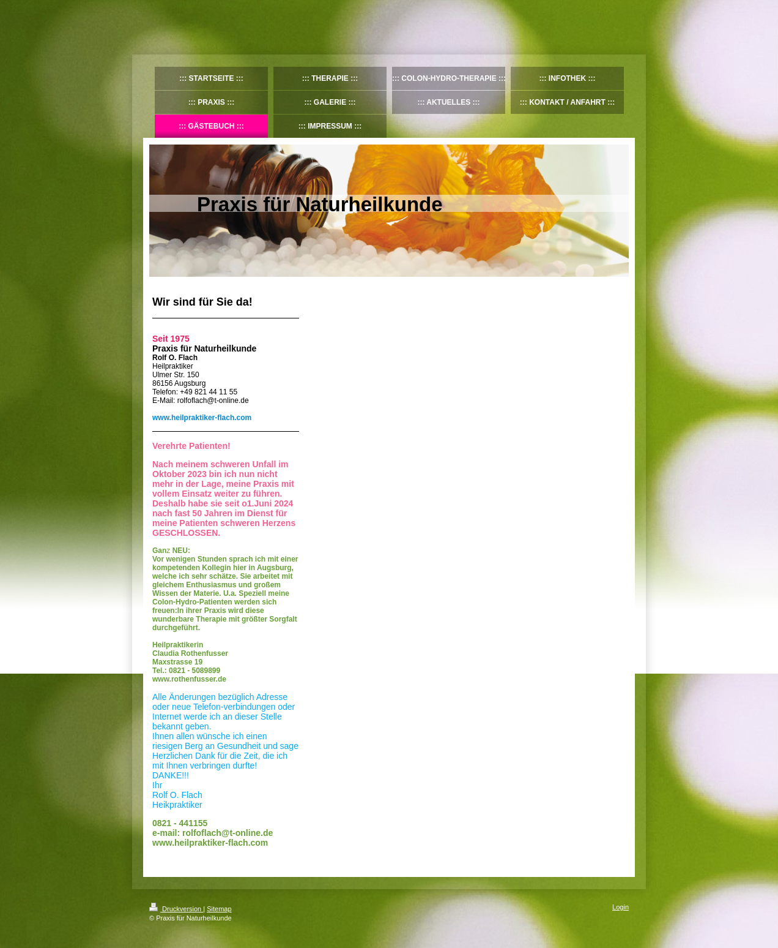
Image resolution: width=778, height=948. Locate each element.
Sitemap (219, 908)
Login (620, 907)
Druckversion (176, 908)
